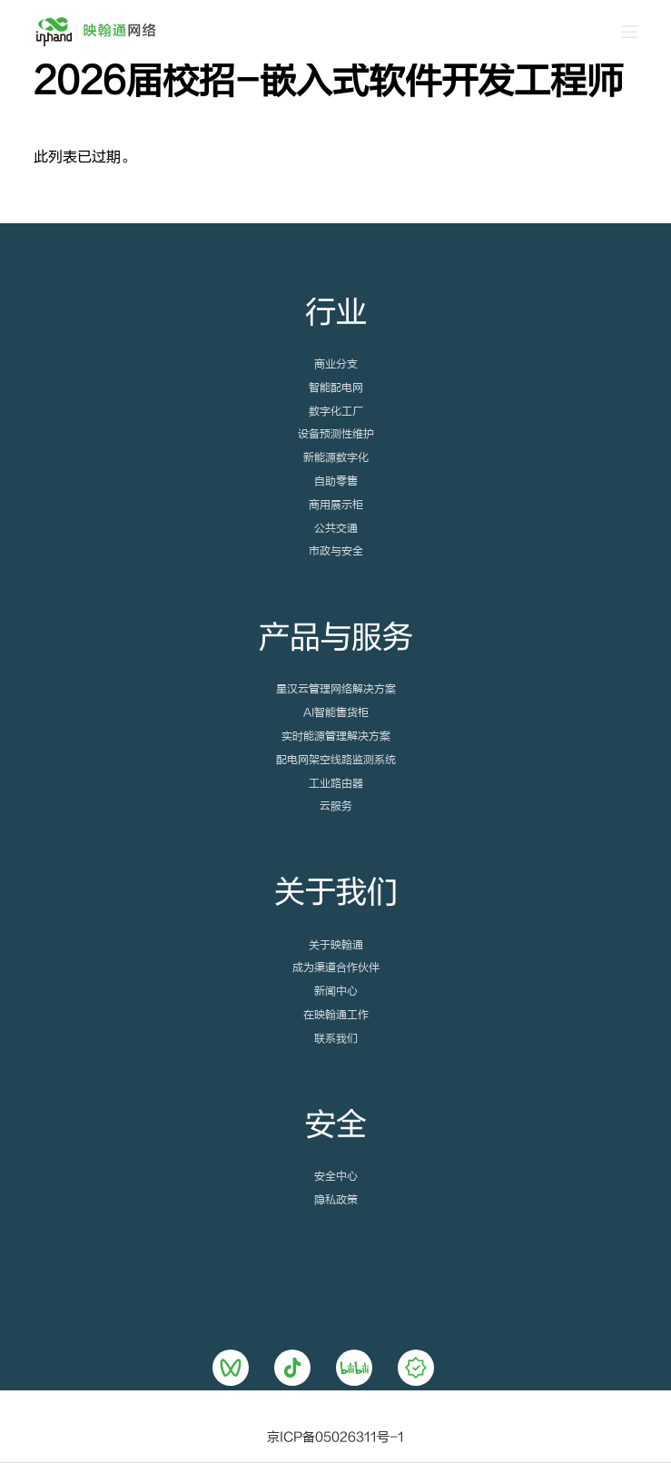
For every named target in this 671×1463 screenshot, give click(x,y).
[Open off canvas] (629, 32)
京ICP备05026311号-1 (335, 1437)
